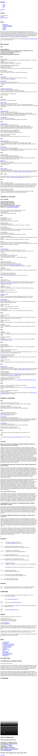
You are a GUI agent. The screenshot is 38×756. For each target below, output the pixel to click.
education (4, 28)
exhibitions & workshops (7, 25)
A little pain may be (4, 294)
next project (2, 9)
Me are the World (3, 168)
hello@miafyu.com (4, 17)
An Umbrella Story (4, 123)
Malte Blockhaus (14, 749)
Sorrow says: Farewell (4, 140)
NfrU (12, 595)
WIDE (13, 605)
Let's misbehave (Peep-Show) (8, 645)
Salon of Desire (3, 76)
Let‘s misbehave (3, 117)
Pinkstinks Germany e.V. (17, 602)
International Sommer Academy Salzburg (15, 436)
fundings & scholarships (7, 26)
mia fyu (2, 2)
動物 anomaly (3, 160)
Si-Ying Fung (9, 745)
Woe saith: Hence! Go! (7, 654)
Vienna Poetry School (14, 609)
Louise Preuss (7, 749)
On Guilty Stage (3, 81)
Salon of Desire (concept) (7, 653)
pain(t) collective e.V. (15, 599)
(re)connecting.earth (4, 248)
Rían (3, 61)
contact (4, 5)
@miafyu (2, 16)
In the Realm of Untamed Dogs (8, 644)
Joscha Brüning (6, 622)
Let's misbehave (3, 299)
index (4, 6)
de (3, 7)
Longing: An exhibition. (7, 646)
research (4, 27)
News (4, 650)
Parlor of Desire (3, 147)
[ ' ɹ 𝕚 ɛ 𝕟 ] (9, 746)
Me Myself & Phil (6, 649)
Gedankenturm (5, 643)
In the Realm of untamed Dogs (6, 88)
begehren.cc (13, 78)
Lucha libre (5, 648)
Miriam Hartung (7, 623)
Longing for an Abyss (4, 111)
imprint (4, 29)
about (4, 4)
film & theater (5, 24)
